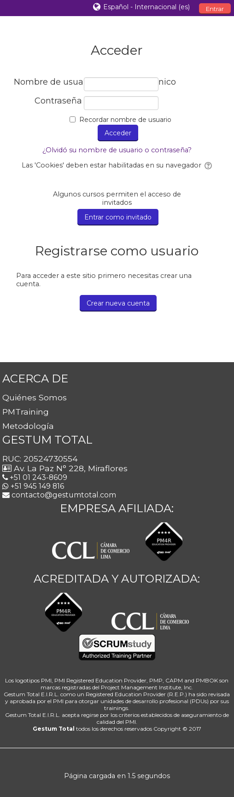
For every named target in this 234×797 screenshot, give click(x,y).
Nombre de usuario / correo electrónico (48, 82)
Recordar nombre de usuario (125, 120)
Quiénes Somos (34, 397)
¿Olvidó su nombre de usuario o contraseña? (117, 150)
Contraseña (58, 101)
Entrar (215, 8)
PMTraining (25, 411)
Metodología (28, 426)
